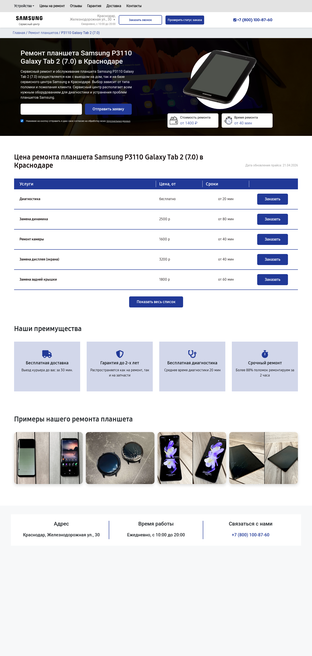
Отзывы (76, 6)
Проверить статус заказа (185, 20)
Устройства (23, 6)
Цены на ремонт (52, 6)
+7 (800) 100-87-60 (251, 534)
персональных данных (118, 121)
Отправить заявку (108, 109)
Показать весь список (156, 301)
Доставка (113, 6)
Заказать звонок (140, 20)
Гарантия (94, 6)
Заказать (272, 199)
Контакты (133, 6)
